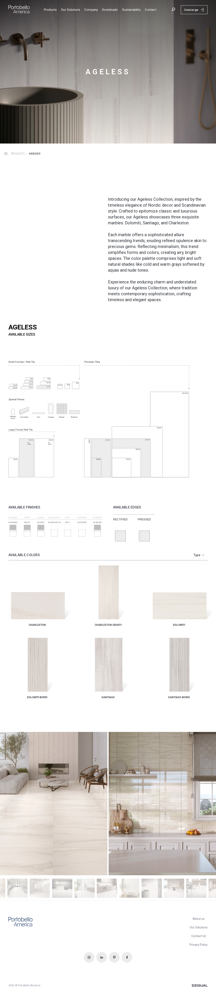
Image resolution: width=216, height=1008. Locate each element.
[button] (205, 804)
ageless (34, 153)
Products (17, 153)
